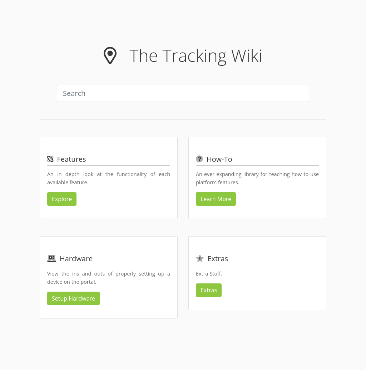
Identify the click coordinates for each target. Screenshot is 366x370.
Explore (62, 199)
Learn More (216, 199)
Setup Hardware (73, 298)
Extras (209, 290)
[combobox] (183, 93)
